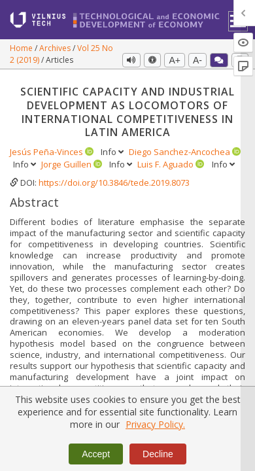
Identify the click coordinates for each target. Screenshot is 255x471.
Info (113, 152)
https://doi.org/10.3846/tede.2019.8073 (114, 182)
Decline (158, 454)
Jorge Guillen (67, 164)
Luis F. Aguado (166, 164)
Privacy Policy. (155, 424)
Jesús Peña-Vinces (47, 152)
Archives (56, 48)
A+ (174, 60)
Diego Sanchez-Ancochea (180, 152)
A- (197, 60)
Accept (96, 454)
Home (22, 48)
